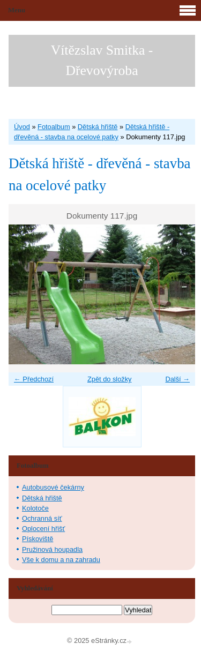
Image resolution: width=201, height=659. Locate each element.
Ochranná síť (42, 518)
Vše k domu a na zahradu (61, 560)
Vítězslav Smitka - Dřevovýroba (102, 60)
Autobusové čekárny (53, 487)
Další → (177, 379)
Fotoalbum (54, 127)
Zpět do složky (109, 379)
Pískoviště (37, 539)
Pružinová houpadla (52, 549)
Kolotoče (35, 508)
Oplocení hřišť (43, 529)
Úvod (22, 127)
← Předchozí (34, 379)
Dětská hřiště (98, 127)
